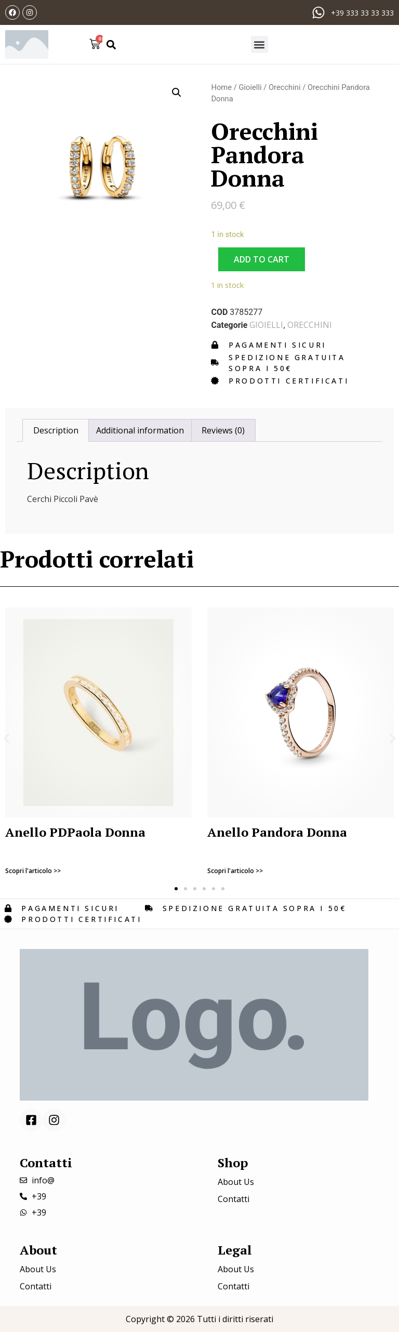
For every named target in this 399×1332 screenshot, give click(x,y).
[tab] (55, 430)
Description (55, 430)
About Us (236, 1182)
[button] (110, 44)
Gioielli (249, 87)
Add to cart (261, 259)
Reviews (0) (223, 430)
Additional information (140, 430)
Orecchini (285, 87)
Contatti (233, 1199)
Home (221, 87)
